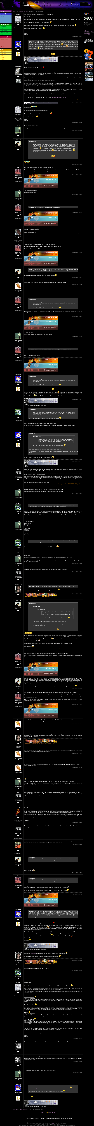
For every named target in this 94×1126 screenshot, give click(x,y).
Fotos (2, 28)
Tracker (2, 34)
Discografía (3, 51)
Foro (2, 41)
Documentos (4, 18)
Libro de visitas (4, 39)
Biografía (3, 57)
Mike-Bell (53, 1123)
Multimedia (3, 26)
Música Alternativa (23, 11)
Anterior (43, 1112)
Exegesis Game (4, 32)
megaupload (33, 953)
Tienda (2, 44)
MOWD (2, 59)
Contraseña (75, 4)
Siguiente (52, 1112)
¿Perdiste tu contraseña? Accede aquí (87, 35)
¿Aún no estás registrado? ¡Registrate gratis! (88, 30)
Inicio (2, 11)
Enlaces (2, 21)
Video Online (4, 30)
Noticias (2, 16)
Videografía (3, 53)
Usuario (74, 3)
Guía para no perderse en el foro (59, 97)
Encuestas (3, 20)
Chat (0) (2, 46)
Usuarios (3, 43)
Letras (2, 55)
